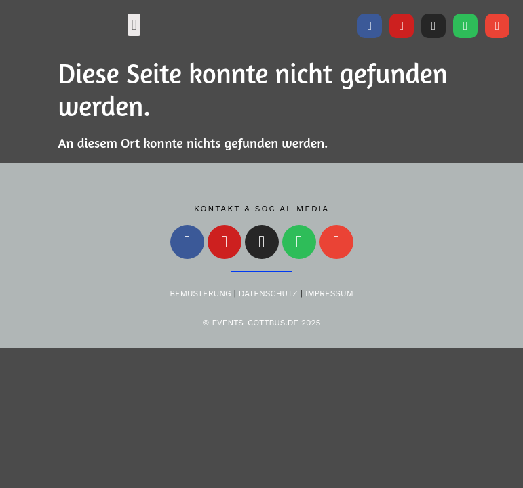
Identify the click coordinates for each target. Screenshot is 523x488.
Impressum (329, 293)
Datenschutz (268, 293)
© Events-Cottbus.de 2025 (261, 322)
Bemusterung (200, 293)
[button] (134, 25)
